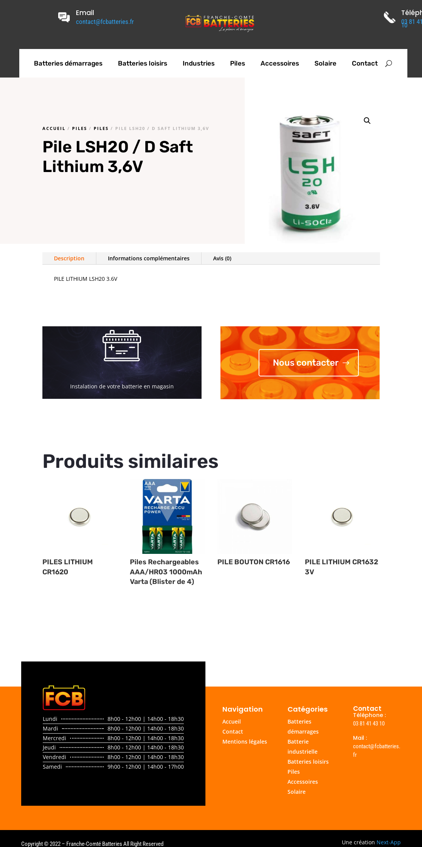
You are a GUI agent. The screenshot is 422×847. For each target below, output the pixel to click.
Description (69, 258)
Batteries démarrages (68, 63)
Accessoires (280, 63)
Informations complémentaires (149, 258)
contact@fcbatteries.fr (105, 21)
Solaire (325, 63)
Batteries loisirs (142, 63)
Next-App (389, 842)
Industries (199, 63)
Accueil (54, 128)
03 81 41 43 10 (369, 723)
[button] (367, 121)
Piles (237, 63)
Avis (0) (222, 258)
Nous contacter (306, 362)
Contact (365, 63)
